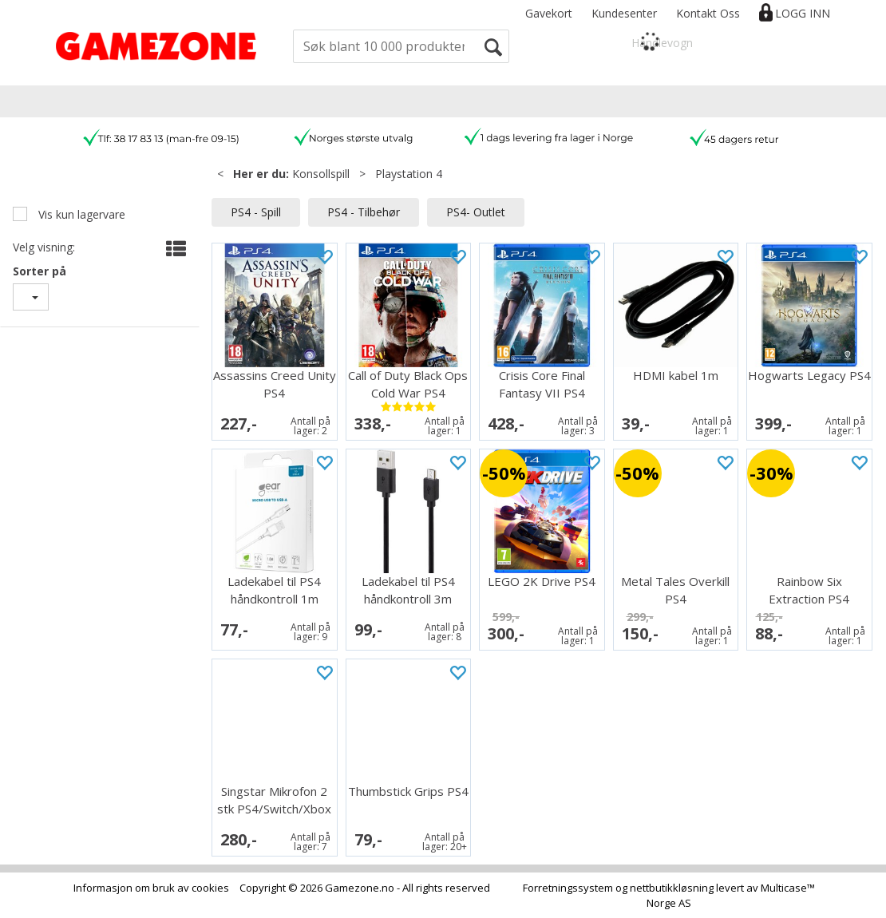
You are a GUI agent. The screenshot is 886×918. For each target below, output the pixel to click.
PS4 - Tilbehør (363, 212)
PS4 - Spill (256, 212)
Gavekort (548, 13)
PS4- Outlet (475, 212)
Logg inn (802, 13)
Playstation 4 (408, 173)
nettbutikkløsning (672, 887)
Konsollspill (321, 173)
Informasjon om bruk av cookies (151, 887)
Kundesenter (624, 13)
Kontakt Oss (708, 13)
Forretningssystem (568, 887)
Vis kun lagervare (80, 214)
